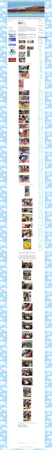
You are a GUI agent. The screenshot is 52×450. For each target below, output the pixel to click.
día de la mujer (41, 146)
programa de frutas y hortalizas (41, 213)
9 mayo (43, 92)
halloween (43, 170)
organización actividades (41, 203)
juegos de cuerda (40, 185)
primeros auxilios (40, 212)
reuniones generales (40, 225)
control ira (39, 137)
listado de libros (42, 189)
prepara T (43, 209)
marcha (41, 191)
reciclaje (43, 219)
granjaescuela (42, 169)
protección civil (39, 216)
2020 (39, 82)
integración (43, 181)
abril (40, 59)
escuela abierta (39, 160)
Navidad (39, 198)
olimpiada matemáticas (41, 201)
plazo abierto (39, 208)
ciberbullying (39, 122)
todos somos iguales (40, 240)
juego (41, 184)
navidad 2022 (41, 198)
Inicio (27, 442)
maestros (41, 190)
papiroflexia (42, 204)
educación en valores (41, 154)
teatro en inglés (41, 238)
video (43, 245)
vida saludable (40, 245)
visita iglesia (39, 249)
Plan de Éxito (39, 206)
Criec (38, 139)
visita (41, 247)
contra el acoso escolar (41, 136)
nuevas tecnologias (42, 200)
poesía (41, 208)
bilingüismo (42, 112)
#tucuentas (40, 89)
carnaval (43, 116)
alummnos (40, 99)
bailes (38, 109)
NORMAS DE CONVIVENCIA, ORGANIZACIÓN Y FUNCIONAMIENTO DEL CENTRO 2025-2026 (32, 17)
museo (38, 197)
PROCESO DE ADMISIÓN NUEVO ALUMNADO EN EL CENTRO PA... (41, 78)
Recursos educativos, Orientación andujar (41, 42)
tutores (43, 243)
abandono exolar (40, 93)
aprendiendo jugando (41, 103)
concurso (39, 133)
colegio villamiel (42, 129)
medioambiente (42, 194)
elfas (41, 157)
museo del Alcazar (42, 197)
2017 (39, 85)
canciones (39, 115)
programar (43, 215)
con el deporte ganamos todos (41, 132)
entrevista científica (42, 159)
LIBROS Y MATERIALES (11, 18)
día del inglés (41, 148)
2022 (39, 51)
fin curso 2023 (41, 165)
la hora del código (42, 187)
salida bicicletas (39, 227)
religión (43, 221)
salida (43, 226)
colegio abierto (40, 127)
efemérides (39, 157)
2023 (39, 50)
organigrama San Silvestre (41, 202)
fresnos (39, 167)
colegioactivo (39, 130)
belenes (40, 110)
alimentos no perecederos (41, 98)
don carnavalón (40, 151)
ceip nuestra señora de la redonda (41, 118)
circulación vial (42, 123)
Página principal (10, 17)
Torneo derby (39, 241)
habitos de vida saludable (41, 170)
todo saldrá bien (39, 239)
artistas (39, 104)
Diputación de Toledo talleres (41, 150)
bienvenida (39, 112)
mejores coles (39, 195)
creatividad (43, 138)
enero (40, 80)
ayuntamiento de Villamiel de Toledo (41, 108)
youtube (41, 251)
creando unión (40, 138)
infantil (40, 178)
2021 (39, 81)
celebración (43, 119)
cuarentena (43, 139)
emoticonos (43, 158)
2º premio (43, 91)
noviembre (41, 53)
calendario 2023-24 (42, 114)
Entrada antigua (34, 442)
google (41, 168)
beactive (39, 110)
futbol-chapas (39, 168)
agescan (41, 96)
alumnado (43, 99)
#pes (38, 89)
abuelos (43, 93)
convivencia (42, 137)
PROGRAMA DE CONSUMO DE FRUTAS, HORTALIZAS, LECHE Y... (41, 68)
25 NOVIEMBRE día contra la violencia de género (41, 91)
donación (43, 151)
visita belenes (42, 248)
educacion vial (42, 155)
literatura (39, 190)
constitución (39, 135)
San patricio (42, 227)
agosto (40, 56)
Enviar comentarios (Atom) (24, 443)
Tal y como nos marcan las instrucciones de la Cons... (41, 65)
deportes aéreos (42, 142)
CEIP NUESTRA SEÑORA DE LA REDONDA (28, 13)
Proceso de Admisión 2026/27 (36, 18)
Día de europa (41, 144)
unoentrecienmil (39, 244)
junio (40, 57)
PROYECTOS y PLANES (16, 17)
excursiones (42, 161)
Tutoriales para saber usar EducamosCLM (20, 18)
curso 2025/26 (42, 140)
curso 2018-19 (39, 140)
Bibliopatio (43, 110)
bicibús (41, 111)
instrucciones (39, 181)
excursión (39, 161)
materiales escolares (41, 193)
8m (41, 92)
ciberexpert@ (42, 122)
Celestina (39, 120)
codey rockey (42, 124)
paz (43, 204)
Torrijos (40, 242)
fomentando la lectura (41, 166)
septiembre (41, 55)
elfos (43, 157)
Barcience (43, 109)
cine (40, 123)
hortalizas (41, 173)
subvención (39, 234)
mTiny (38, 196)
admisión (43, 95)
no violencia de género (41, 199)
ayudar (43, 107)
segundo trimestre (42, 229)
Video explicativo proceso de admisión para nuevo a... (41, 75)
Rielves (43, 225)
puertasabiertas (42, 218)
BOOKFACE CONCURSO (41, 113)
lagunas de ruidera (40, 188)
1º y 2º (43, 89)
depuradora (39, 143)
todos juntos (42, 239)
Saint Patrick (41, 226)
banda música (40, 109)
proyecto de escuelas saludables (41, 216)
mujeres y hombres (42, 196)
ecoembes (43, 152)
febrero (40, 61)
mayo (40, 58)
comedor (41, 130)
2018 (39, 84)
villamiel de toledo (41, 247)
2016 (39, 86)
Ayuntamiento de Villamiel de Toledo (41, 41)
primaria (43, 211)
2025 (39, 48)
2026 (39, 47)
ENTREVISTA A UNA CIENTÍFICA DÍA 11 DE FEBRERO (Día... (41, 71)
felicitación (39, 163)
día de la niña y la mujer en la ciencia (41, 147)
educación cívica (42, 153)
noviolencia (39, 200)
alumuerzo (43, 101)
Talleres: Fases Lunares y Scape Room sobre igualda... (41, 63)
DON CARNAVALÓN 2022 (41, 73)
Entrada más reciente (20, 442)
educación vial (39, 156)
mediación (39, 194)
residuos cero (39, 222)
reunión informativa (41, 224)
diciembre (41, 52)
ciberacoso (43, 121)
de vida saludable (39, 141)
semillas (41, 232)
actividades (39, 94)
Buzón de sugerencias (41, 26)
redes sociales (39, 221)
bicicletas (43, 111)
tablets (41, 234)
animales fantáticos (42, 102)
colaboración (39, 125)
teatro (43, 237)
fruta (40, 167)
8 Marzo (40, 92)
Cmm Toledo (39, 124)
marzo (40, 60)
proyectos (39, 217)
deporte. (40, 142)
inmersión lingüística (41, 180)
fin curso (39, 165)
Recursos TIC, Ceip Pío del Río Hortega (41, 44)
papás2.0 (40, 204)
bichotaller (39, 111)
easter (38, 152)
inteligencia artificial (40, 182)
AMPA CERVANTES (29, 18)
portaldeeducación (39, 209)
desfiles (39, 144)
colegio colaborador (42, 128)
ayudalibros (39, 107)
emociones (39, 158)
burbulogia (39, 114)
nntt (43, 198)
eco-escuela (41, 152)
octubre (40, 54)
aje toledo (42, 97)
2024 (39, 49)
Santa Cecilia (41, 228)
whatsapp (41, 250)
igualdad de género (40, 176)
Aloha (38, 99)
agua (43, 96)
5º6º (38, 92)
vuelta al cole (39, 250)
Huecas (43, 173)
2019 (39, 83)
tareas (41, 237)
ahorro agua (39, 97)
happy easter (39, 171)
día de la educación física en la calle (41, 145)
